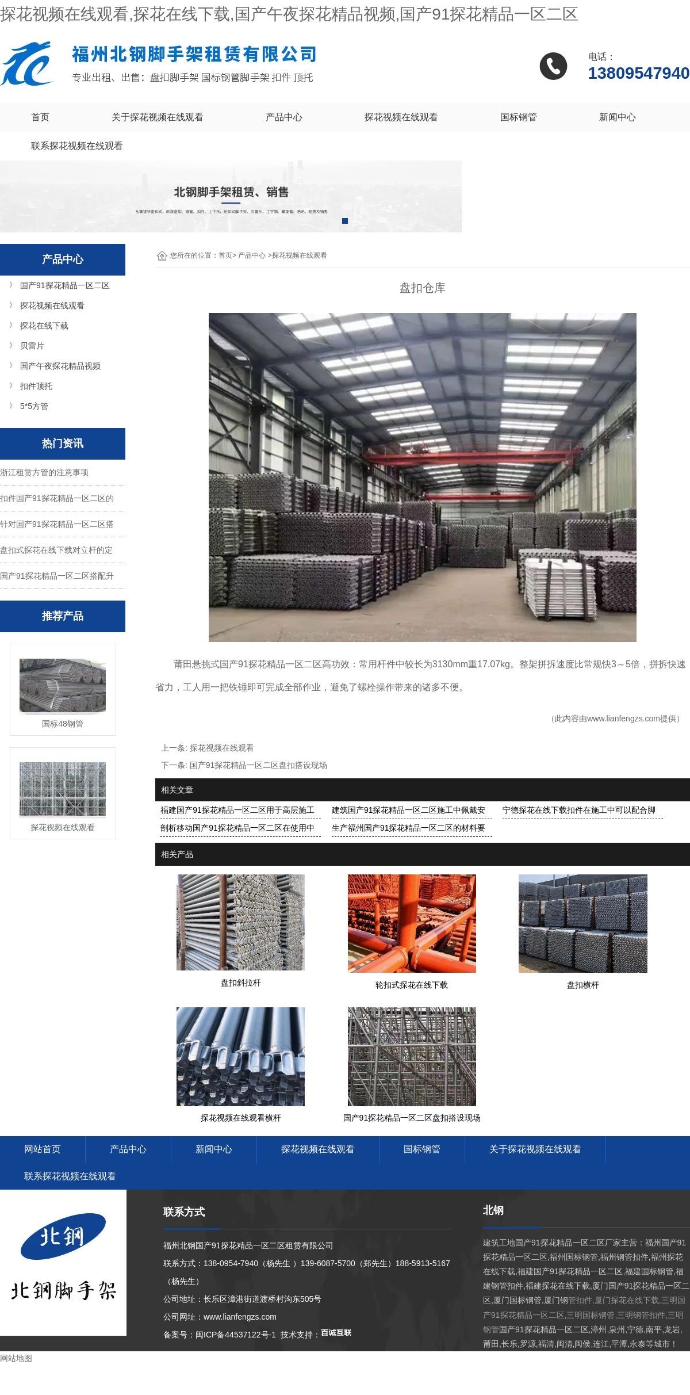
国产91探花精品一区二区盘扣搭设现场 (259, 765)
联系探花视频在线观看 (77, 146)
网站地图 (16, 1358)
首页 (40, 117)
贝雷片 (32, 345)
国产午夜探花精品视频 (60, 365)
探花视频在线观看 (401, 117)
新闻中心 (617, 117)
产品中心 (284, 117)
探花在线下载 (44, 325)
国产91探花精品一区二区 (65, 285)
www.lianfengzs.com (623, 718)
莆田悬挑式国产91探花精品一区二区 (248, 664)
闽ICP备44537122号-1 (235, 1334)
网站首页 (42, 1149)
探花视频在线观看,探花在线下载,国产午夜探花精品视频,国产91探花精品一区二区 (289, 14)
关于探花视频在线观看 (158, 117)
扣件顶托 (36, 386)
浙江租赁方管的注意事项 (44, 472)
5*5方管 (34, 406)
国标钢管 (518, 117)
